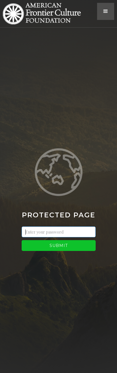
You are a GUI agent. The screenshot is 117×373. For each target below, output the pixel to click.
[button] (105, 11)
